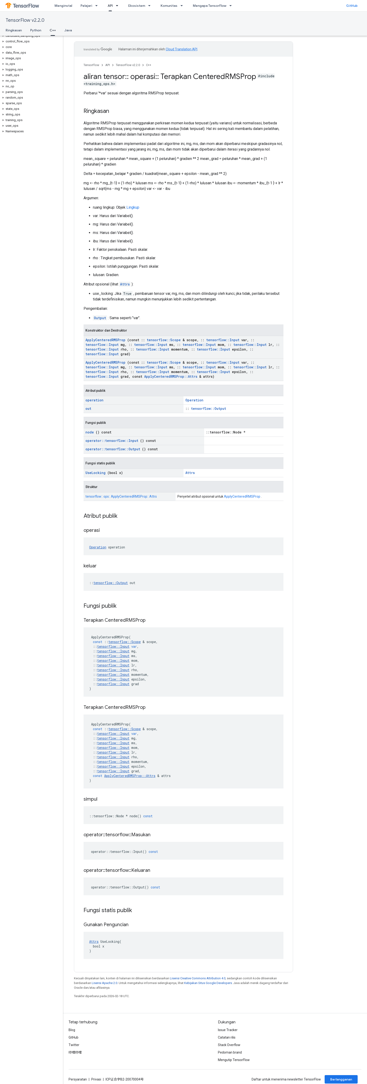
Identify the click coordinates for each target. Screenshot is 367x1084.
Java (68, 30)
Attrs (125, 284)
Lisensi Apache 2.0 (104, 983)
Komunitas (169, 6)
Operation (194, 400)
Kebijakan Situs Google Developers (208, 983)
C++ (148, 65)
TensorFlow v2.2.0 (25, 20)
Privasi (96, 1079)
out (88, 408)
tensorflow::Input (222, 340)
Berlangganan (341, 1079)
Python (35, 30)
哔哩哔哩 (75, 1052)
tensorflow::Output (208, 408)
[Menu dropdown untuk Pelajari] (97, 5)
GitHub (352, 6)
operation (94, 400)
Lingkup (132, 207)
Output (100, 318)
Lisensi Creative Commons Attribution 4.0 (197, 978)
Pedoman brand (230, 1052)
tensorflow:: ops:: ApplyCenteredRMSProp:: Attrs (121, 496)
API (107, 65)
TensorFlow (91, 65)
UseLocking (95, 472)
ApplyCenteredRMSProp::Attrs (170, 376)
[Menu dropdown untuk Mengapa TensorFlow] (232, 5)
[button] (30, 36)
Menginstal (63, 6)
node (89, 432)
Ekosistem (136, 6)
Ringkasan (14, 30)
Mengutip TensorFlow (234, 1060)
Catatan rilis (226, 1037)
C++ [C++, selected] (53, 30)
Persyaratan (78, 1079)
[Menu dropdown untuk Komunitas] (183, 5)
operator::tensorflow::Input (111, 440)
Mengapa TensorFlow (209, 6)
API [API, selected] (110, 6)
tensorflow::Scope (164, 340)
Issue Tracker (228, 1030)
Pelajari (86, 6)
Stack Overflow (229, 1045)
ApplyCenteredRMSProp (105, 340)
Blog (72, 1030)
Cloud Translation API (181, 49)
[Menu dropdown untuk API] (118, 5)
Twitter (74, 1045)
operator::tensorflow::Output (112, 449)
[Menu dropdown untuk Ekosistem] (150, 5)
